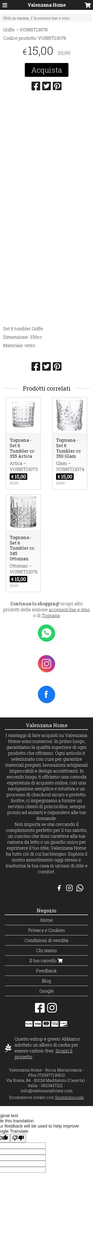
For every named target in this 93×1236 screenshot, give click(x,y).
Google (46, 991)
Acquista (46, 70)
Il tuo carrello (47, 961)
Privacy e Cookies (46, 930)
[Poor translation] (18, 1138)
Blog (46, 981)
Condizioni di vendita (46, 940)
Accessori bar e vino (52, 18)
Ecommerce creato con (46, 1097)
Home (46, 920)
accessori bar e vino (69, 609)
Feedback (46, 971)
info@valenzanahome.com (47, 1090)
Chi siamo (46, 950)
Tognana (51, 615)
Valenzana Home (47, 5)
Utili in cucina (16, 18)
